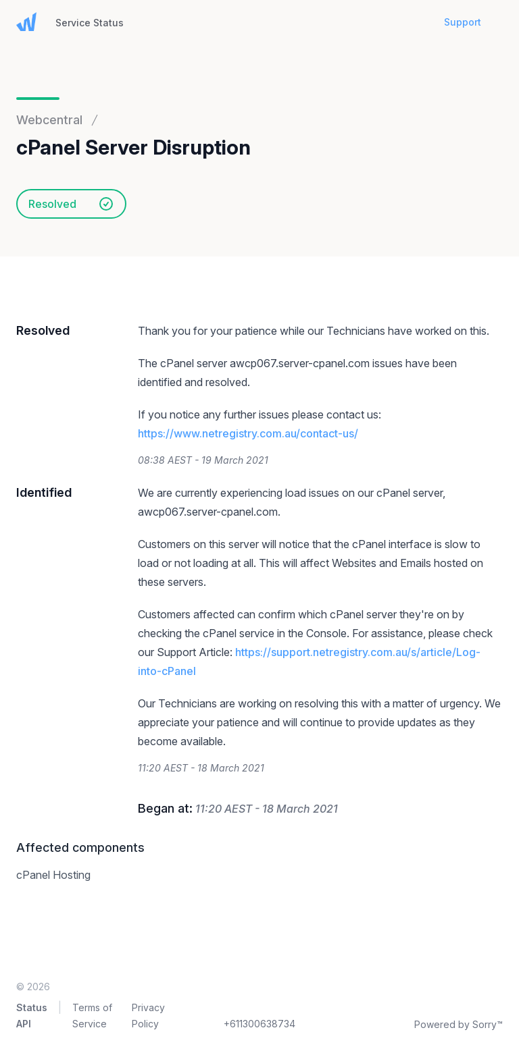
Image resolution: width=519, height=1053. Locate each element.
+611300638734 (259, 1023)
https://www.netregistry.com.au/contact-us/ (248, 433)
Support (462, 22)
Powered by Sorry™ (458, 1024)
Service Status (89, 22)
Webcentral (49, 120)
